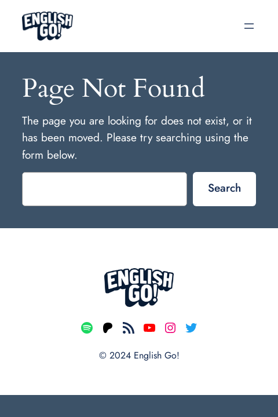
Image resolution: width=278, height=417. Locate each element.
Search (224, 188)
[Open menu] (249, 26)
